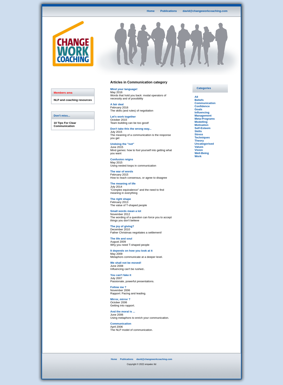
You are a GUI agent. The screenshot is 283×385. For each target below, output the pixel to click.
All (196, 96)
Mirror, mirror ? (120, 299)
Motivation (202, 125)
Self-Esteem (202, 128)
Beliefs (199, 100)
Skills (198, 131)
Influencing (202, 112)
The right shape (120, 199)
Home (151, 11)
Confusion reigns (121, 159)
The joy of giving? (122, 226)
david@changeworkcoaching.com (205, 11)
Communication (120, 323)
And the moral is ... (122, 311)
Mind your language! (123, 89)
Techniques (202, 137)
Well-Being (202, 153)
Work (198, 156)
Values (199, 146)
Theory (199, 140)
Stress (199, 134)
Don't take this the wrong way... (130, 128)
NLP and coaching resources (73, 100)
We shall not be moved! (125, 262)
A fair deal (117, 104)
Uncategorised (204, 143)
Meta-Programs (205, 118)
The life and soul (121, 238)
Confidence (202, 106)
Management (203, 115)
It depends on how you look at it (131, 250)
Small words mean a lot (125, 211)
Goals (198, 109)
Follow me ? (118, 287)
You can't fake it (120, 275)
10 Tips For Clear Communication (65, 124)
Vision (199, 150)
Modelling (201, 121)
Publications (168, 11)
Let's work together (123, 116)
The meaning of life (122, 183)
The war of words (121, 171)
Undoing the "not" (122, 143)
